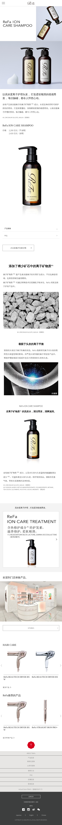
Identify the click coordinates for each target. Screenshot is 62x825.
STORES (31, 628)
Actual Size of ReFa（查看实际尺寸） (31, 789)
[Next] (60, 665)
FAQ (5, 235)
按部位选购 (31, 761)
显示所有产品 (8, 738)
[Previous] (1, 665)
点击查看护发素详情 (18, 248)
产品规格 (7, 228)
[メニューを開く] (3, 3)
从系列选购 (31, 765)
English (31, 815)
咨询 (37, 802)
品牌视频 (31, 796)
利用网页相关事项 (29, 802)
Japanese (18, 815)
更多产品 (6, 687)
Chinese (44, 815)
